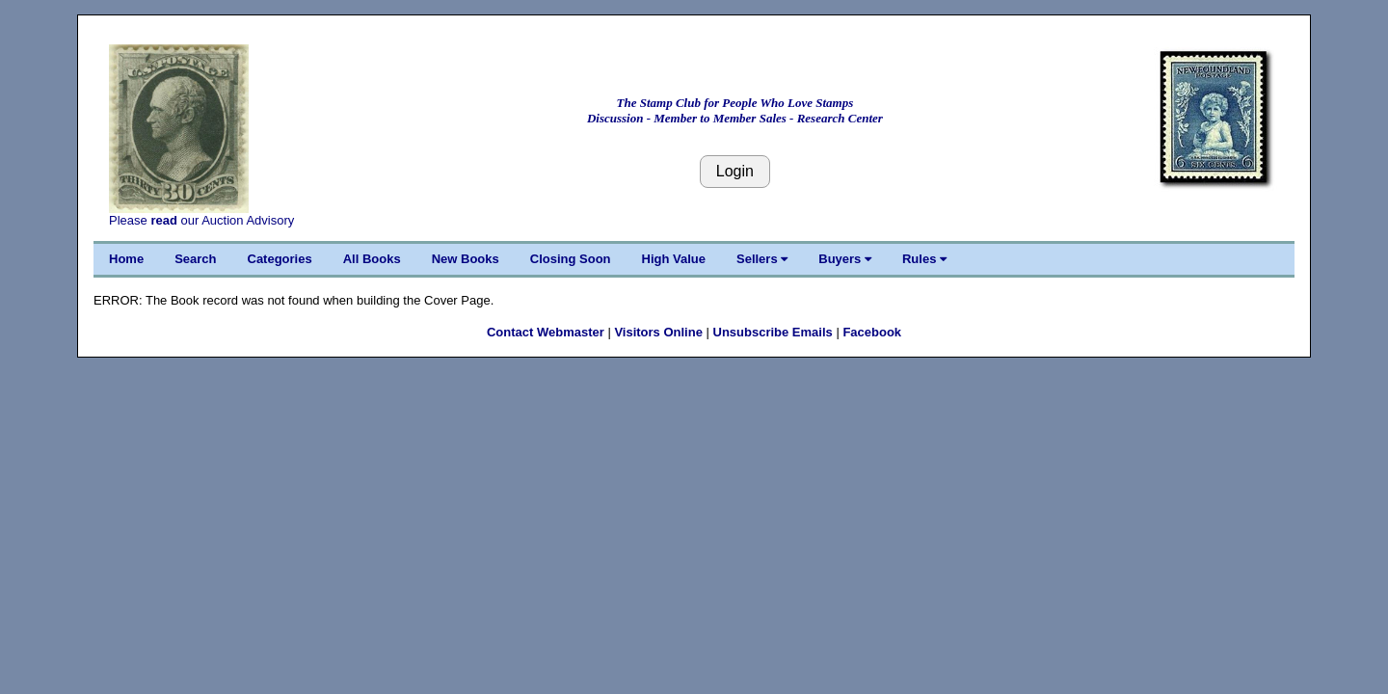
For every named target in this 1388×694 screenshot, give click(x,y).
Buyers (844, 259)
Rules (924, 259)
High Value (674, 259)
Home (126, 259)
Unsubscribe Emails (773, 332)
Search (195, 259)
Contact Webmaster (545, 332)
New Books (465, 259)
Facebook (871, 332)
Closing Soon (570, 259)
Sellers (761, 259)
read (163, 220)
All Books (372, 259)
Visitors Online (658, 332)
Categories (280, 259)
